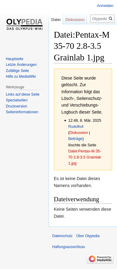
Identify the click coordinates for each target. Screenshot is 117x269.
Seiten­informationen (22, 112)
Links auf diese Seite (23, 94)
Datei (55, 19)
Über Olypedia (88, 236)
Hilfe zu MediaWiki (21, 76)
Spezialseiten (16, 100)
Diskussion (79, 133)
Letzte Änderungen (21, 65)
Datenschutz (62, 236)
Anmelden (105, 6)
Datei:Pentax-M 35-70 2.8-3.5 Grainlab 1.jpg (84, 157)
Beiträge (75, 139)
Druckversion (16, 106)
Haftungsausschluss (68, 247)
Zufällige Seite (17, 71)
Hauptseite (14, 59)
